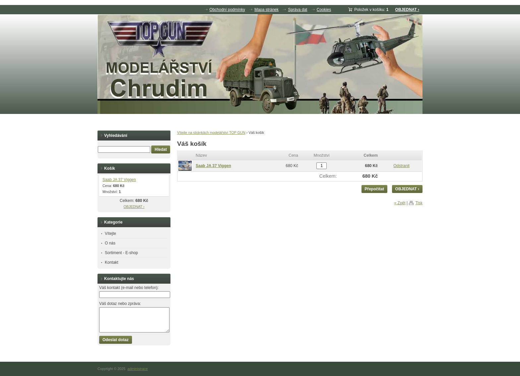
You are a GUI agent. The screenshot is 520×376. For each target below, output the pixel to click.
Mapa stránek (266, 9)
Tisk (418, 203)
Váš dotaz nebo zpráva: (120, 303)
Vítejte (110, 233)
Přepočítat (374, 189)
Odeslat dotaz (115, 339)
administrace (137, 369)
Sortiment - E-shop (121, 252)
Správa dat (297, 9)
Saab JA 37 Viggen (213, 165)
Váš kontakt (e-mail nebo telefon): (129, 287)
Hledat (161, 149)
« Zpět (400, 203)
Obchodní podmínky (227, 9)
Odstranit (401, 165)
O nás (110, 243)
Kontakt (111, 262)
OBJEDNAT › (407, 9)
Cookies (324, 9)
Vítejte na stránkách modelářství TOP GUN (211, 133)
